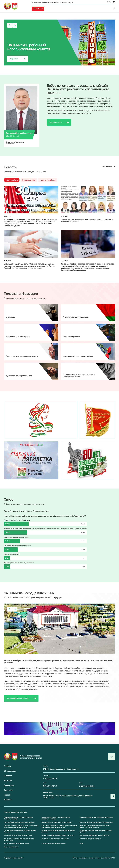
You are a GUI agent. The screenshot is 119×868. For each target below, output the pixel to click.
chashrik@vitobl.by (86, 786)
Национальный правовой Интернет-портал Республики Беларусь (56, 818)
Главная (7, 766)
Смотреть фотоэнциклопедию (17, 698)
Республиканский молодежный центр (16, 843)
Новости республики (47, 180)
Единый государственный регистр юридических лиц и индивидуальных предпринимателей (59, 826)
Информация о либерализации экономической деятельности (19, 839)
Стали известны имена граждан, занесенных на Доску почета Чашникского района (87, 220)
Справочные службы (66, 2)
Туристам (8, 781)
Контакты (8, 800)
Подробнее (14, 59)
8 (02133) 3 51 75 (50, 778)
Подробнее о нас (55, 122)
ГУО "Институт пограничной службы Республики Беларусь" (20, 831)
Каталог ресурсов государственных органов (18, 835)
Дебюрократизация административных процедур (58, 835)
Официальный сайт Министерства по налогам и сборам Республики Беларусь (95, 826)
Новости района (12, 180)
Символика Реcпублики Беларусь (90, 839)
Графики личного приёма (50, 2)
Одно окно (8, 790)
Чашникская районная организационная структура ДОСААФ (96, 831)
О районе (8, 776)
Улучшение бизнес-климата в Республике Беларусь (96, 817)
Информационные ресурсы (15, 812)
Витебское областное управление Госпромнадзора (96, 822)
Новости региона (28, 180)
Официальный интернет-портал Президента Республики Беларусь (18, 818)
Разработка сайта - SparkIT (13, 858)
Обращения (9, 785)
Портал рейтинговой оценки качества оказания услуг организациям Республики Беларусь (21, 826)
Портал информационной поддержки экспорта (19, 822)
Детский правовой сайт (11, 847)
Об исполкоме (10, 771)
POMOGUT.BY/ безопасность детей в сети (55, 839)
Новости (7, 795)
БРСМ (81, 843)
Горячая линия (36, 2)
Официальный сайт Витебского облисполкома (57, 822)
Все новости (107, 166)
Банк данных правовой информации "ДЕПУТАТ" (95, 835)
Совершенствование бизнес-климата (54, 843)
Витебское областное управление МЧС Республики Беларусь (58, 831)
